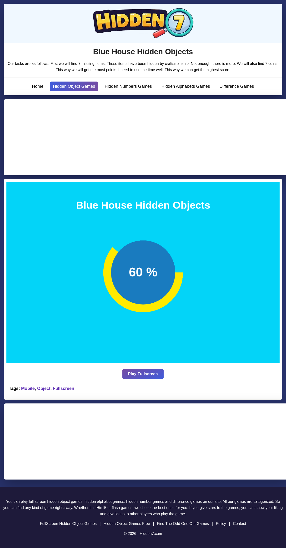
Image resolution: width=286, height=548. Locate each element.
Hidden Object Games (74, 86)
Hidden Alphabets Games (185, 86)
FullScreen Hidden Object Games (68, 524)
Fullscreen (63, 388)
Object (43, 388)
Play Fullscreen (143, 374)
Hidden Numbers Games (128, 86)
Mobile (28, 388)
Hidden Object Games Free (127, 524)
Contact (239, 524)
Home (37, 86)
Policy (221, 524)
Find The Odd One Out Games (183, 524)
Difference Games (237, 86)
